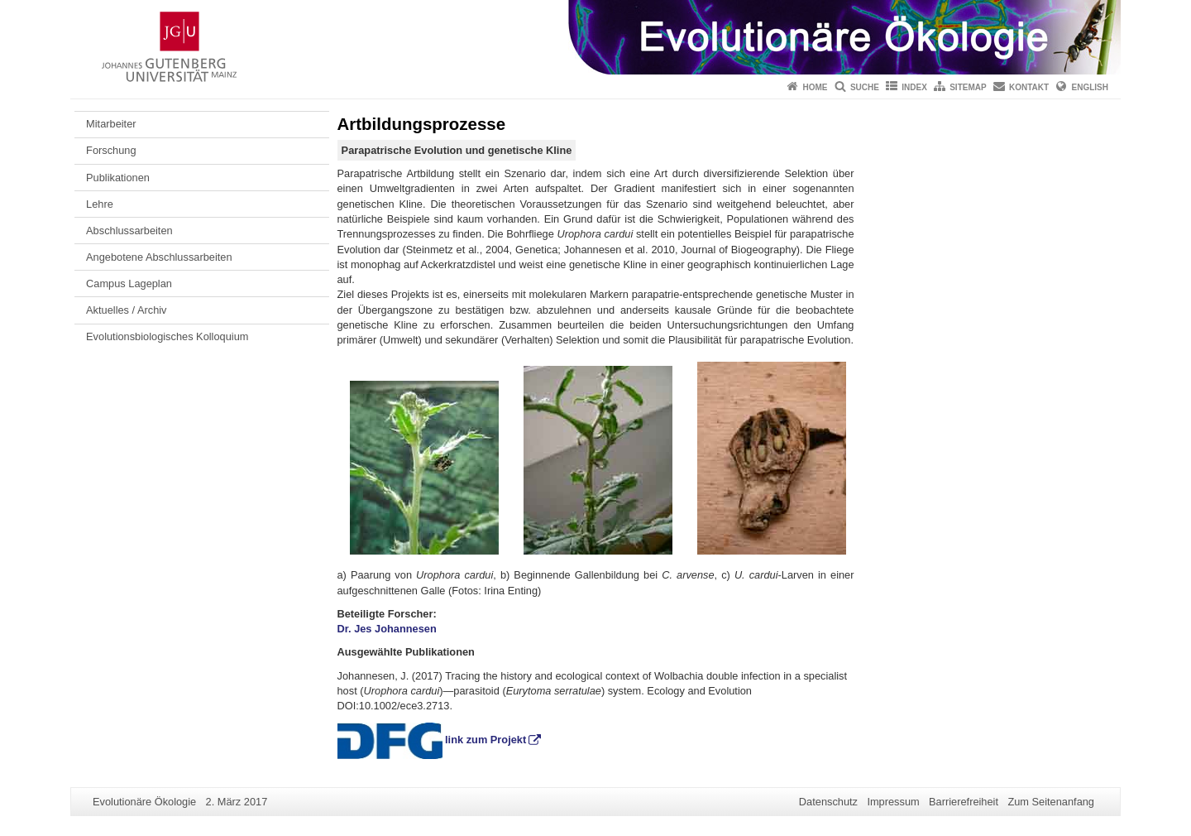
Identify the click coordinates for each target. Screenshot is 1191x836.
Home (815, 87)
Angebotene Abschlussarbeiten (159, 257)
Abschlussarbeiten (129, 230)
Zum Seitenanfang (1050, 801)
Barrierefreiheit (963, 801)
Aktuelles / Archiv (126, 310)
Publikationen (118, 177)
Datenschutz (828, 801)
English (1090, 87)
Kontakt (1029, 87)
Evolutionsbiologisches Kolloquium (167, 336)
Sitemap (967, 87)
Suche (864, 87)
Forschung (111, 150)
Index (914, 87)
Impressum (893, 801)
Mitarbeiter (111, 124)
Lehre (99, 204)
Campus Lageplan (129, 283)
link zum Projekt (485, 739)
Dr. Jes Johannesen (387, 628)
